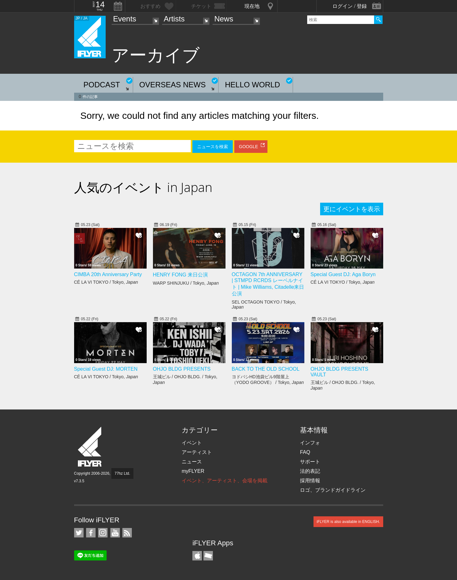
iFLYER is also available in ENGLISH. (348, 521)
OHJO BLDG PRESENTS (182, 369)
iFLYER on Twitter (79, 532)
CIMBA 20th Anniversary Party (108, 274)
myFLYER (193, 471)
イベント (192, 442)
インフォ (310, 442)
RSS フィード (127, 532)
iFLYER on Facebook (91, 532)
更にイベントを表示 (351, 209)
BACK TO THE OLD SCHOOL (266, 369)
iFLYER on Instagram (103, 532)
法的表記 (310, 471)
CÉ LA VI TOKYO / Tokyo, (106, 282)
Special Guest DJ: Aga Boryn (343, 274)
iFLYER (90, 447)
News (223, 18)
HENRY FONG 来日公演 (180, 274)
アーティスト (197, 452)
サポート (310, 461)
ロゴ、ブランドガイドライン (333, 490)
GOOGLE (248, 146)
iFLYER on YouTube (115, 532)
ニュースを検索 (212, 146)
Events (124, 18)
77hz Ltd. (122, 473)
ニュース (192, 461)
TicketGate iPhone (208, 555)
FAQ (305, 452)
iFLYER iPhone (197, 555)
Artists (174, 18)
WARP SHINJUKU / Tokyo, (186, 283)
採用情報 (310, 480)
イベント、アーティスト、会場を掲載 (224, 480)
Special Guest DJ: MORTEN (106, 369)
